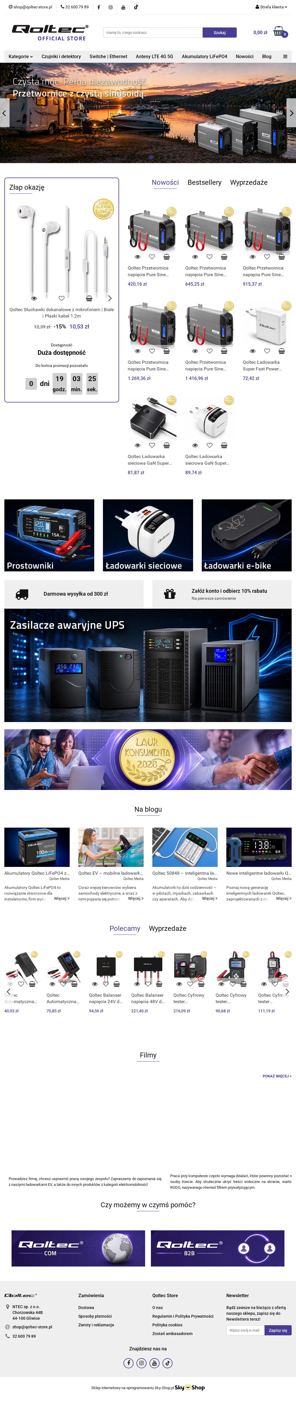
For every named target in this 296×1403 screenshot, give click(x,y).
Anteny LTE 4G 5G (154, 56)
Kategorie (21, 56)
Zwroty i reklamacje (96, 1325)
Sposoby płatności (95, 1316)
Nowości (245, 56)
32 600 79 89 (24, 1336)
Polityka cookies (167, 1325)
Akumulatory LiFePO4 (204, 56)
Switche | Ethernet (108, 56)
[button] (91, 1296)
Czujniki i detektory (61, 56)
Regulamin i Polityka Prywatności (183, 1316)
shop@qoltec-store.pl (32, 1327)
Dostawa (86, 1307)
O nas (157, 1307)
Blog (266, 56)
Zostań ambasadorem (172, 1333)
